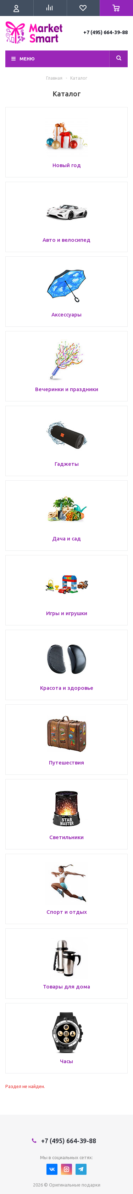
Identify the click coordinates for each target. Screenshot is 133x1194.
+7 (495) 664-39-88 (105, 32)
